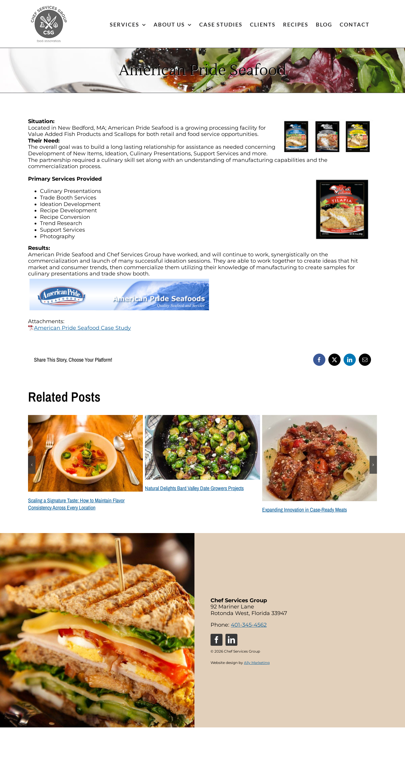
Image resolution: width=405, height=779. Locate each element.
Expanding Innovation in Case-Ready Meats (304, 509)
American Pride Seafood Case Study (79, 328)
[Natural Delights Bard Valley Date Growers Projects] (202, 418)
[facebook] (216, 640)
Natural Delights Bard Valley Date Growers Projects (194, 488)
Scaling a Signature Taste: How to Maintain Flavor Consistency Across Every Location (76, 504)
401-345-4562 (249, 625)
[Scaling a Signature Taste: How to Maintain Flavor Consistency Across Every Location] (85, 418)
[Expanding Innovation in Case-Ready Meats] (319, 418)
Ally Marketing (257, 662)
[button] (31, 465)
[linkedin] (231, 640)
